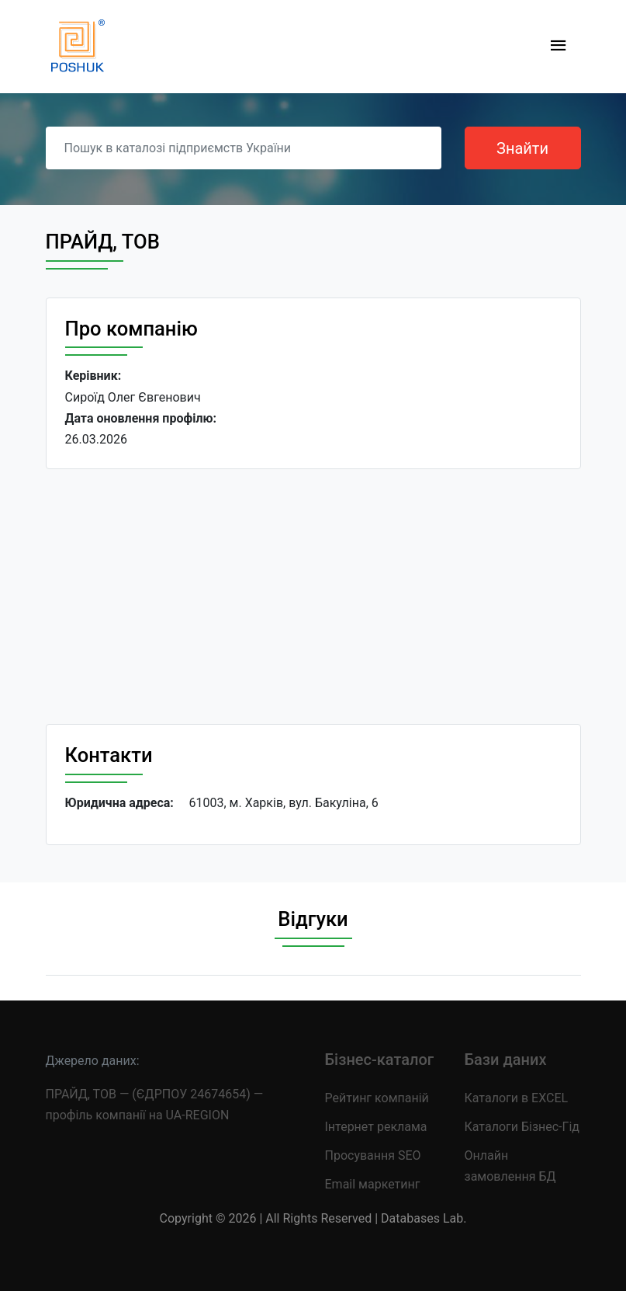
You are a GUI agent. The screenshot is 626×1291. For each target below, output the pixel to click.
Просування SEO (373, 1155)
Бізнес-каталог (379, 1059)
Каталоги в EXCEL (517, 1098)
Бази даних (506, 1059)
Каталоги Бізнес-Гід (522, 1126)
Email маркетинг (372, 1184)
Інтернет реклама (376, 1126)
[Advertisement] (313, 596)
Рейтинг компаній (377, 1098)
